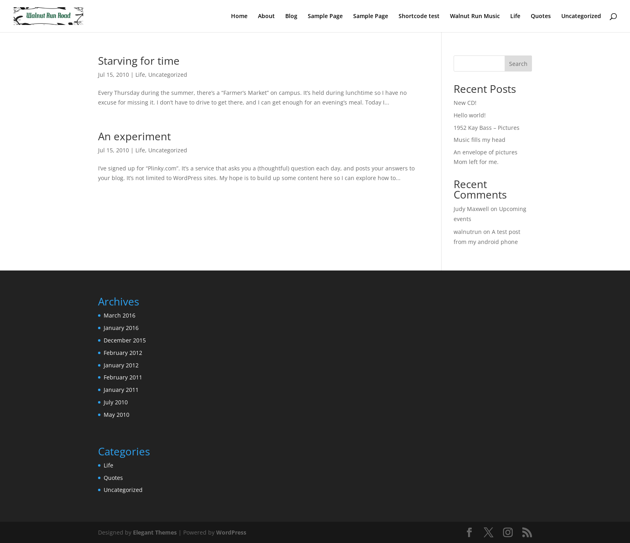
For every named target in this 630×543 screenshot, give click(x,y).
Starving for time (139, 60)
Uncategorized (581, 16)
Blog (291, 16)
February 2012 (123, 353)
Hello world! (470, 115)
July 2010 (116, 402)
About (266, 16)
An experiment (134, 136)
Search (518, 64)
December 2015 (125, 340)
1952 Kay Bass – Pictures (487, 127)
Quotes (541, 16)
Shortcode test (419, 16)
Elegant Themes (155, 532)
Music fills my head (479, 139)
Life (515, 16)
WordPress (231, 532)
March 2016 (119, 315)
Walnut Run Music (475, 16)
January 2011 (121, 389)
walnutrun (468, 232)
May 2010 (116, 414)
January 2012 (121, 365)
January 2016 (121, 328)
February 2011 (123, 377)
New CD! (465, 103)
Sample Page (325, 16)
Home (239, 16)
